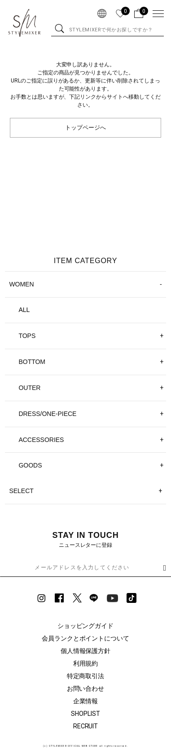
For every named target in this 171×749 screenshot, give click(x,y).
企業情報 (85, 701)
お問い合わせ (86, 688)
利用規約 (85, 663)
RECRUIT (85, 726)
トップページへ (85, 127)
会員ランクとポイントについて (86, 638)
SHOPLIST (85, 713)
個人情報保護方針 (86, 650)
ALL (24, 309)
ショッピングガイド (85, 625)
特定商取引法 (86, 676)
